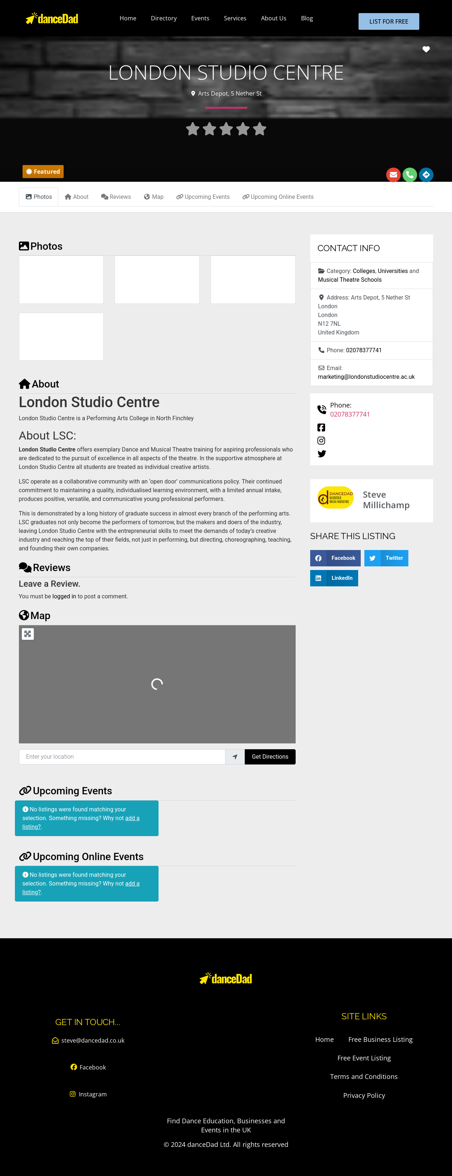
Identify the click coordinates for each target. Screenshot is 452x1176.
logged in (64, 596)
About (39, 384)
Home (128, 18)
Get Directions (270, 756)
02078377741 (364, 350)
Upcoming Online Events (81, 857)
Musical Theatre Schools (349, 279)
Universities (393, 271)
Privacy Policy (364, 1095)
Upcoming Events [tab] (203, 196)
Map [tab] (153, 196)
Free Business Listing (380, 1039)
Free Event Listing (364, 1057)
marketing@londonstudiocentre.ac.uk (366, 376)
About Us (274, 18)
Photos (41, 246)
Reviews (45, 568)
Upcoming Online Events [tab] (278, 196)
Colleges (364, 271)
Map (35, 616)
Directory (164, 18)
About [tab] (76, 196)
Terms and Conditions (364, 1076)
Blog (307, 18)
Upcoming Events (65, 791)
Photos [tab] (38, 196)
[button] (43, 171)
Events (200, 18)
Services (235, 18)
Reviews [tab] (116, 196)
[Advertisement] (225, 1058)
